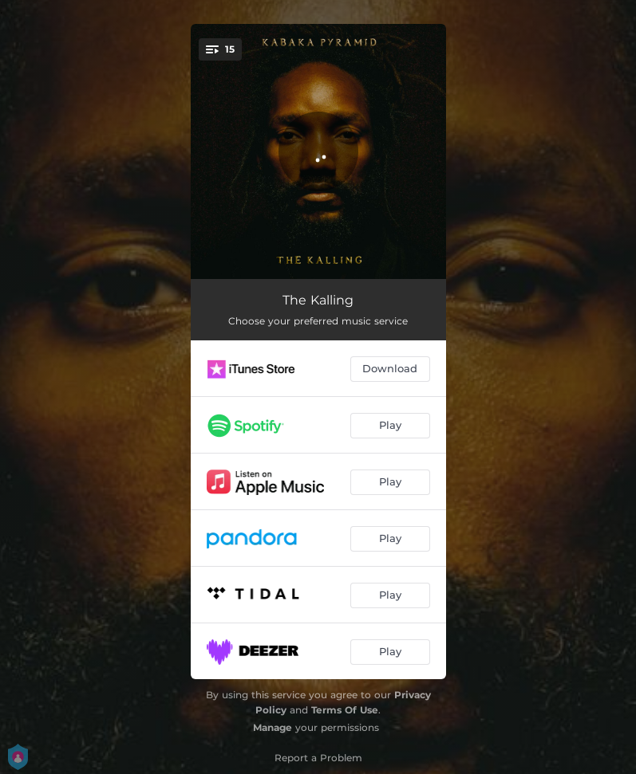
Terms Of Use (344, 710)
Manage (272, 727)
